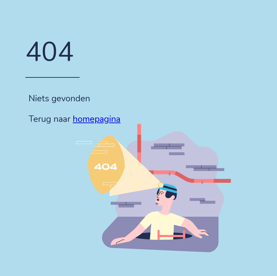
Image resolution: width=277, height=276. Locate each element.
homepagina (96, 119)
